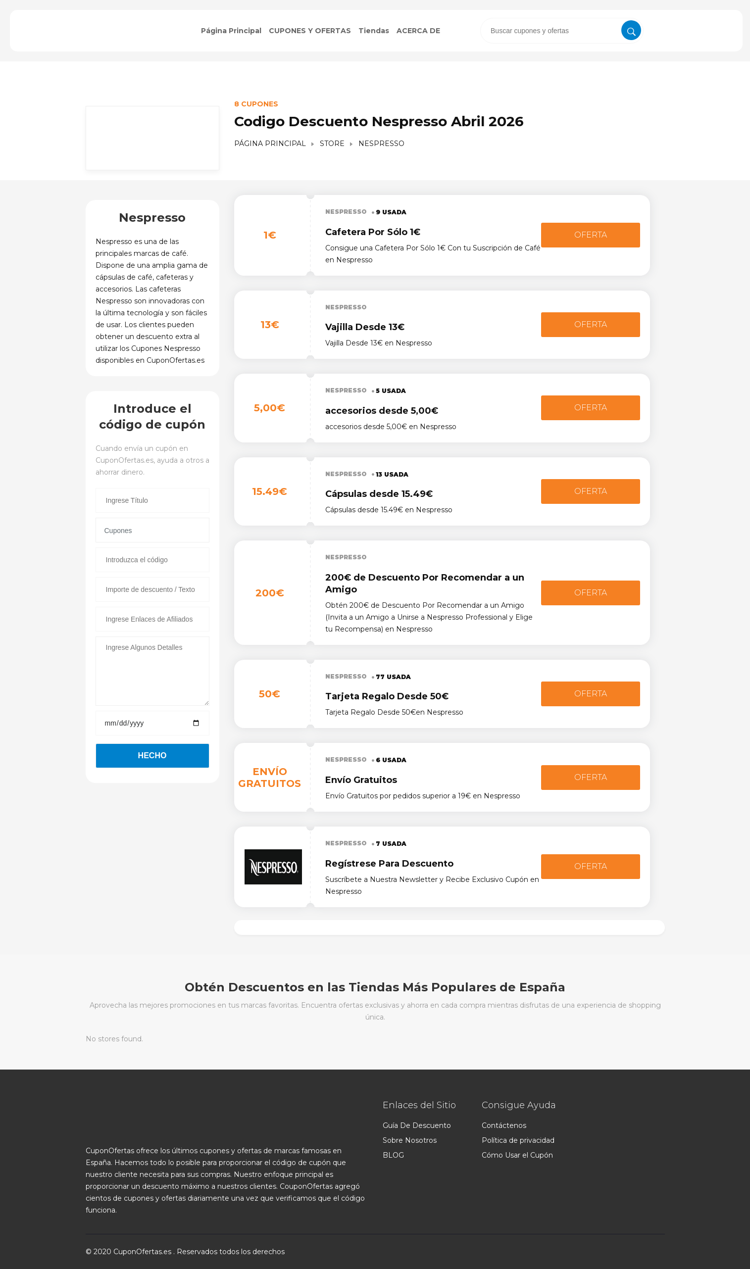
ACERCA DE (418, 30)
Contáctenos (504, 1125)
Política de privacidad (518, 1140)
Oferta (590, 235)
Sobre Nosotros (410, 1140)
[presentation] (562, 31)
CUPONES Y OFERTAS (310, 30)
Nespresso (346, 211)
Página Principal (231, 30)
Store (332, 143)
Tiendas (373, 30)
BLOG (393, 1155)
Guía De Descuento (417, 1125)
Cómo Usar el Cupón (517, 1155)
